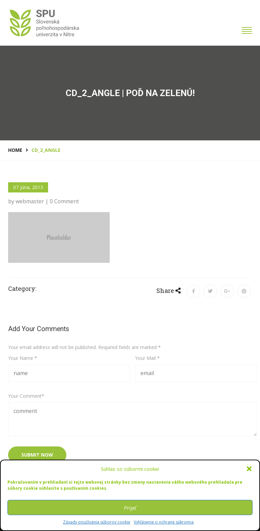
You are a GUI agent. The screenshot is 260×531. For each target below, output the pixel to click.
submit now (37, 455)
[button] (249, 468)
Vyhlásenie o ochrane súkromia (164, 522)
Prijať (130, 507)
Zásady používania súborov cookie (96, 522)
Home (15, 150)
